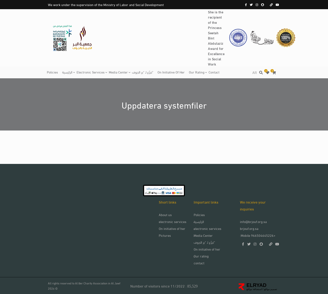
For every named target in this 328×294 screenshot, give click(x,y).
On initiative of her (171, 72)
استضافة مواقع (254, 289)
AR (254, 72)
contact (214, 72)
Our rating (196, 72)
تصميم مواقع (270, 289)
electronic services (91, 72)
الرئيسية (67, 72)
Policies (52, 72)
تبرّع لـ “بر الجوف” (142, 72)
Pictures (165, 235)
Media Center (118, 72)
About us (165, 215)
